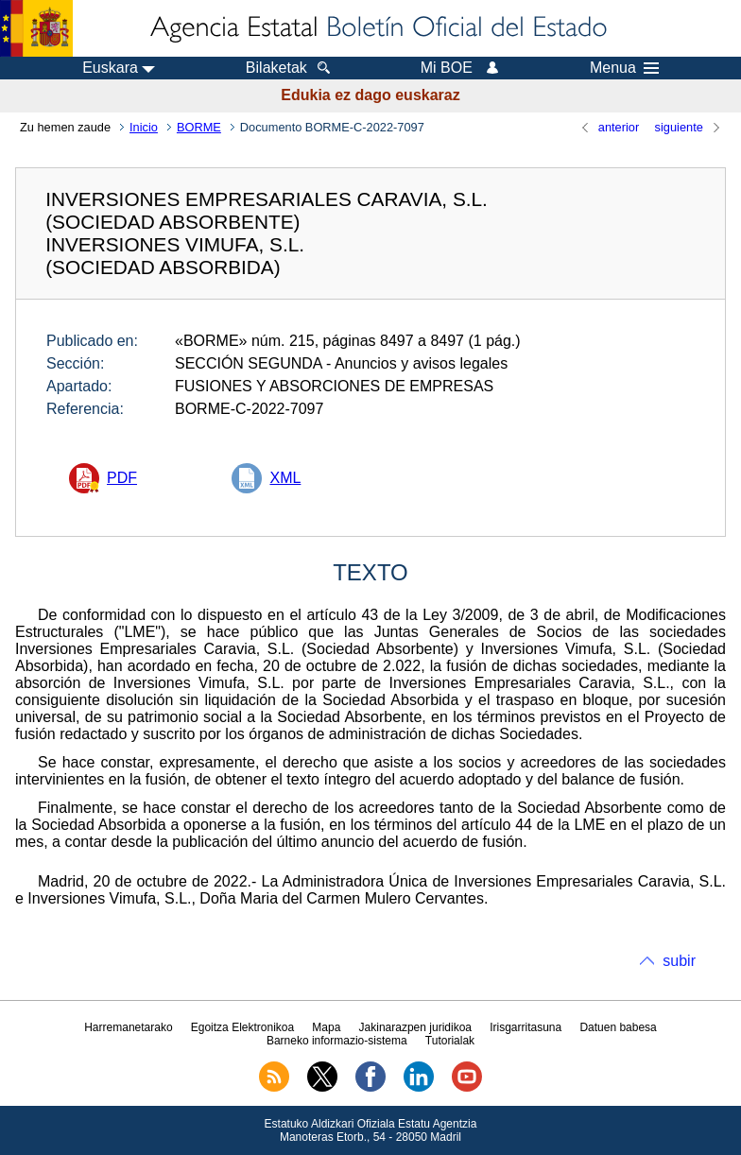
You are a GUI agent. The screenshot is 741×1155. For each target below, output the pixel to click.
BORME (199, 127)
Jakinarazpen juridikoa (415, 1027)
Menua (624, 68)
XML (285, 478)
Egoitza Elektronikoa (242, 1027)
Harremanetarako (128, 1027)
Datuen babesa (617, 1027)
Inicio (143, 127)
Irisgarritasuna (525, 1027)
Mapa (326, 1027)
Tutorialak (449, 1040)
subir (679, 961)
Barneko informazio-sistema (337, 1040)
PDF (122, 478)
